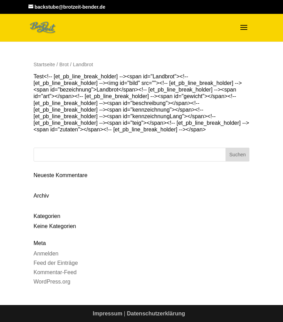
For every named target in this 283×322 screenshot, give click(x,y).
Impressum (107, 313)
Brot (64, 64)
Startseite (44, 64)
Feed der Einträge (56, 263)
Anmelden (46, 253)
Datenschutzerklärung (156, 313)
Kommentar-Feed (55, 272)
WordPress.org (52, 282)
